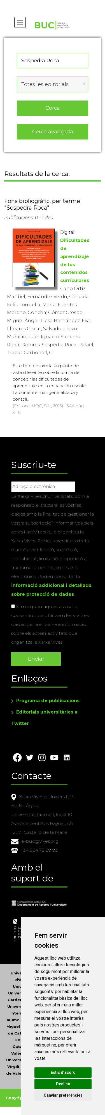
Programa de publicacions (48, 700)
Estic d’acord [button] (63, 1072)
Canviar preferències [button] (63, 1095)
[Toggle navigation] (20, 22)
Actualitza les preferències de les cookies (51, 3)
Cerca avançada (52, 131)
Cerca (52, 108)
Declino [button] (63, 1084)
